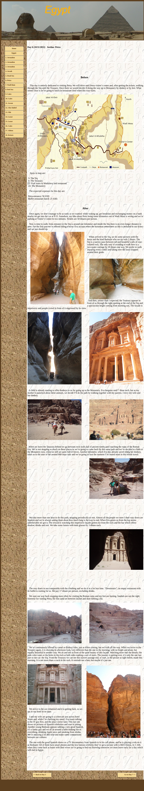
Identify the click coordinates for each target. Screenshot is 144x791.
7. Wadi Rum (10, 85)
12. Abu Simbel (11, 108)
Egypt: (14, 53)
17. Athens (9, 131)
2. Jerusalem (10, 62)
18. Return (9, 135)
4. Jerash (9, 71)
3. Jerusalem (10, 67)
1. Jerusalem (10, 58)
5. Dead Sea (10, 76)
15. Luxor (9, 121)
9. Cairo (8, 94)
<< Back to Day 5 (39, 775)
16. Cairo (9, 126)
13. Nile (8, 112)
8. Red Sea (9, 90)
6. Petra (8, 80)
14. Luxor (9, 117)
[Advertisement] (85, 63)
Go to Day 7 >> (129, 775)
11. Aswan (9, 103)
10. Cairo (9, 99)
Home (14, 48)
